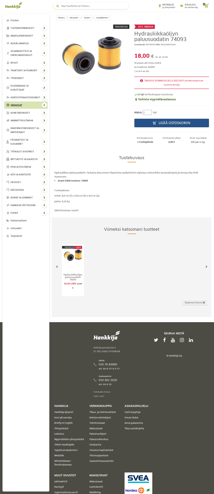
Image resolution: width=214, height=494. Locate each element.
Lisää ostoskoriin (171, 123)
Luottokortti (96, 486)
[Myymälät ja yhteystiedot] (167, 6)
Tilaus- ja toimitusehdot (102, 412)
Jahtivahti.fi (60, 481)
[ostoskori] (206, 6)
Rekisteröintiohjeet (100, 417)
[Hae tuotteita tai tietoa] (91, 6)
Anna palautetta (134, 423)
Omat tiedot (131, 417)
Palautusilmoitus (98, 439)
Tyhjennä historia (195, 302)
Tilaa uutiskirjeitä (134, 428)
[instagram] (183, 340)
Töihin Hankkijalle (64, 444)
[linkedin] (192, 340)
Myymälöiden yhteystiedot (69, 439)
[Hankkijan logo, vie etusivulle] (14, 5)
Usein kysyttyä (132, 412)
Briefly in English (63, 423)
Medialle (59, 455)
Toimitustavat (97, 423)
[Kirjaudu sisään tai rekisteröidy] (189, 6)
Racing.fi (59, 486)
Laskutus (59, 433)
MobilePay (95, 492)
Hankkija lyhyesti (63, 412)
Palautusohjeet (97, 433)
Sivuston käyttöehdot (101, 450)
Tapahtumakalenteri (66, 450)
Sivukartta (95, 444)
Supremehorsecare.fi (66, 492)
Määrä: (138, 112)
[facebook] (165, 340)
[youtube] (174, 340)
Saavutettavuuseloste (101, 461)
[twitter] (157, 340)
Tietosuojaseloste (99, 455)
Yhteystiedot (61, 428)
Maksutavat (96, 428)
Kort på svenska (63, 417)
